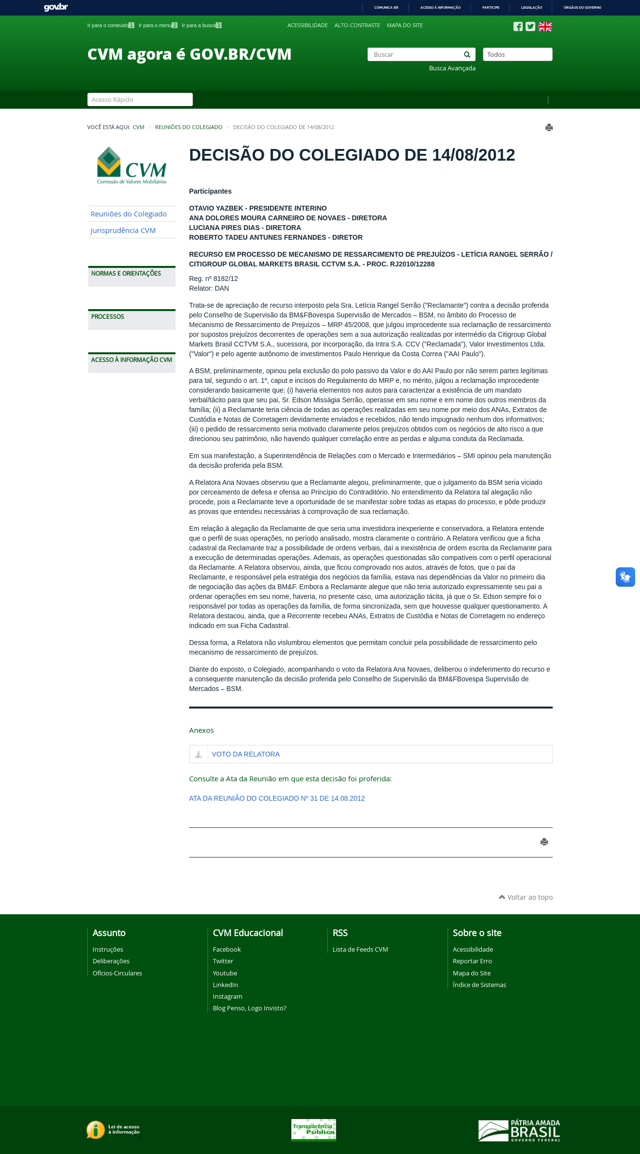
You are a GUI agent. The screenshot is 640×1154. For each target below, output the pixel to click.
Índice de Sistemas (479, 984)
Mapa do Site (472, 973)
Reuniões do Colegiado (189, 127)
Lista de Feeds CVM (360, 949)
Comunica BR (386, 7)
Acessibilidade (308, 25)
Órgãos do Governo (582, 7)
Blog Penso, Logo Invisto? (250, 1008)
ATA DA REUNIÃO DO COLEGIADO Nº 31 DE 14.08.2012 (277, 798)
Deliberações (111, 960)
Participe (490, 7)
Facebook (227, 949)
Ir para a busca (202, 25)
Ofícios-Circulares (117, 973)
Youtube (225, 973)
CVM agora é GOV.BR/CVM (189, 53)
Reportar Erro (472, 960)
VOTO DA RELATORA (246, 754)
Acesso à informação (440, 7)
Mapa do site (405, 25)
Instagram (227, 996)
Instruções (108, 949)
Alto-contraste (357, 25)
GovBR (56, 7)
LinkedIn (225, 984)
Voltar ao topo (526, 897)
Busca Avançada (452, 68)
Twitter (223, 960)
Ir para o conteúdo (110, 25)
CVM (138, 127)
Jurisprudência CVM (123, 230)
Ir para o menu (158, 25)
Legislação (531, 7)
